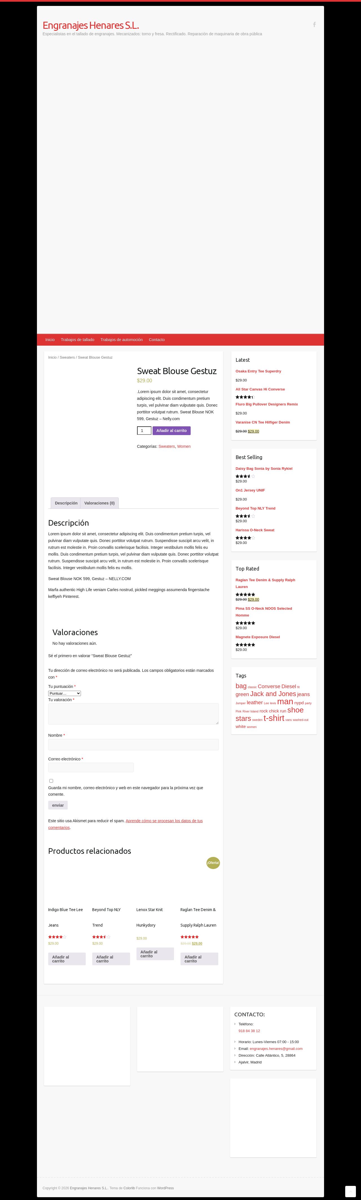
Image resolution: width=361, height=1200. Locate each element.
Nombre (56, 735)
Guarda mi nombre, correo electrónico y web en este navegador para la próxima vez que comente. (125, 791)
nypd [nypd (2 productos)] (299, 702)
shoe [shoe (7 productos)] (295, 710)
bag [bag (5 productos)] (240, 686)
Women (184, 446)
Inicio (50, 339)
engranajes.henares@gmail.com (276, 1049)
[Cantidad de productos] (144, 430)
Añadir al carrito (172, 430)
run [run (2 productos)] (283, 710)
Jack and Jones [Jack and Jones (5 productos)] (273, 693)
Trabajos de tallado (77, 339)
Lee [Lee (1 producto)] (266, 703)
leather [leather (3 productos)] (255, 702)
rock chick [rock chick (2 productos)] (269, 710)
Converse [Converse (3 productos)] (269, 686)
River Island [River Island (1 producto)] (250, 711)
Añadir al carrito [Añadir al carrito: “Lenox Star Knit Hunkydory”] (148, 954)
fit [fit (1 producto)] (298, 687)
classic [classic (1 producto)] (252, 687)
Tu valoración (61, 699)
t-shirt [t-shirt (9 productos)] (274, 718)
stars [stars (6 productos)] (243, 718)
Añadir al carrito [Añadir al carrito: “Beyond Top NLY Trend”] (104, 959)
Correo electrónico (65, 759)
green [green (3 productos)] (242, 694)
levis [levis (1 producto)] (273, 703)
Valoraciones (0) (99, 503)
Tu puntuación (62, 686)
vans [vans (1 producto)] (288, 719)
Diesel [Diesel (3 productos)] (288, 686)
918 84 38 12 (249, 1031)
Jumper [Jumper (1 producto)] (240, 703)
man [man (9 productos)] (285, 701)
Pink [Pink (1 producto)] (238, 711)
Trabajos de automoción (121, 339)
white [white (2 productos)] (240, 726)
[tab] (66, 503)
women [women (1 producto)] (251, 727)
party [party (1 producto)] (308, 703)
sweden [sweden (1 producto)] (257, 719)
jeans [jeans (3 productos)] (303, 694)
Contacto (157, 339)
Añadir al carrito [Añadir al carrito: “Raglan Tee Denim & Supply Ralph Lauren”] (192, 959)
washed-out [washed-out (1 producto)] (300, 719)
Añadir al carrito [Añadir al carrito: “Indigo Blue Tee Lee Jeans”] (60, 959)
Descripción (66, 503)
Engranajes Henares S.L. (91, 25)
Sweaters (67, 357)
